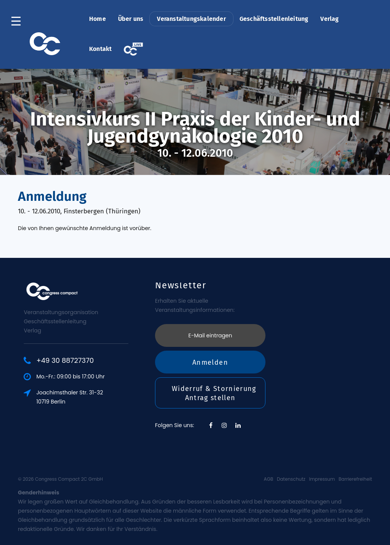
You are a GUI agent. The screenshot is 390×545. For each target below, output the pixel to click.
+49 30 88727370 (93, 360)
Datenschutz (291, 479)
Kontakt (100, 48)
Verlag (329, 18)
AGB (268, 479)
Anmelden (210, 320)
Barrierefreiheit (355, 479)
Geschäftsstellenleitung (274, 18)
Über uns (131, 18)
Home (97, 18)
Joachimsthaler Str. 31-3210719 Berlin (98, 397)
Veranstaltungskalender (191, 18)
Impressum (322, 479)
